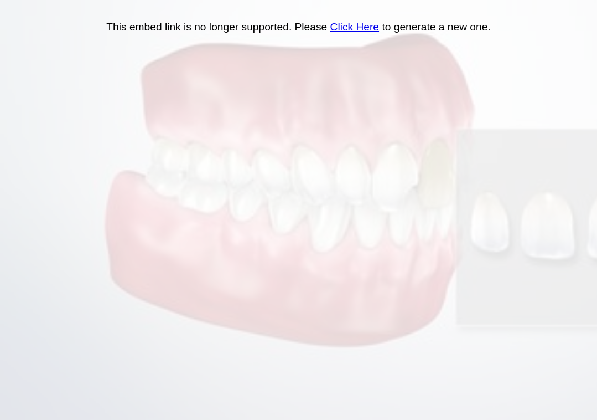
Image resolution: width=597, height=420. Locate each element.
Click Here (355, 27)
